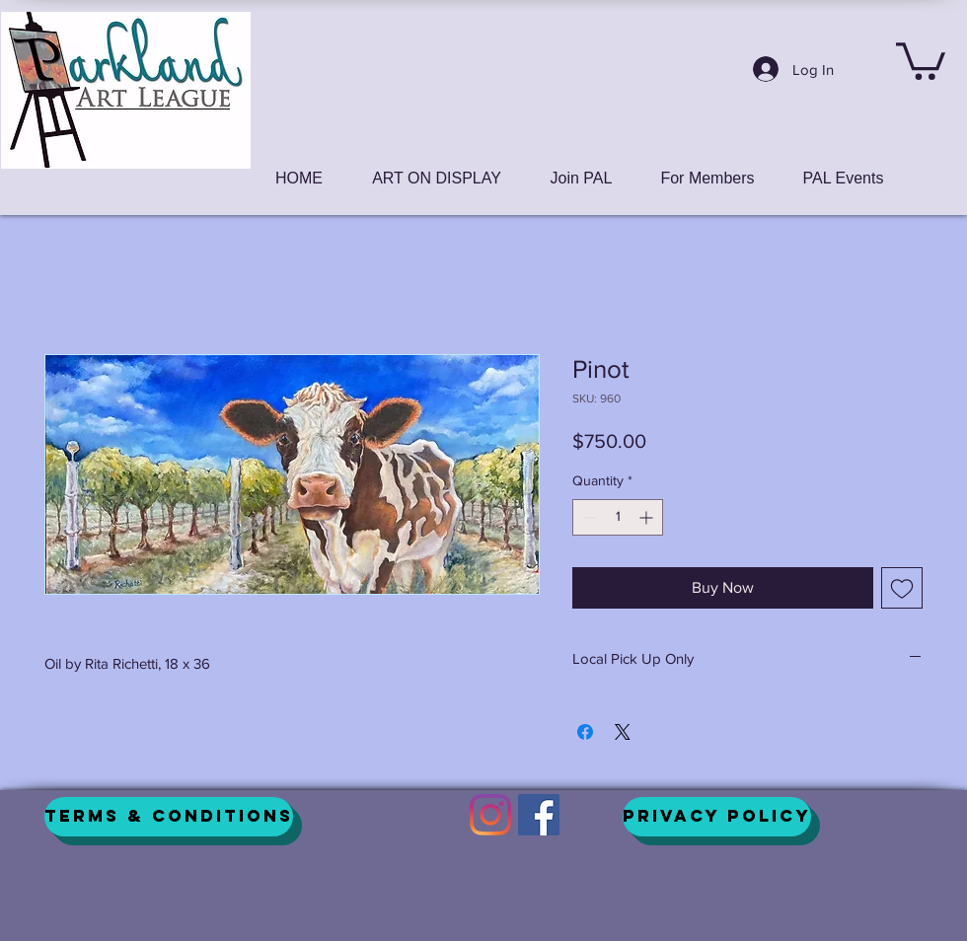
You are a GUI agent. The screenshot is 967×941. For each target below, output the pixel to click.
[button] (920, 59)
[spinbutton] (617, 517)
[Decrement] (587, 517)
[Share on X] (622, 732)
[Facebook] (538, 814)
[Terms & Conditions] (168, 816)
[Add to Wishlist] (902, 588)
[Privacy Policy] (717, 816)
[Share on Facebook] (585, 732)
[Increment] (647, 517)
